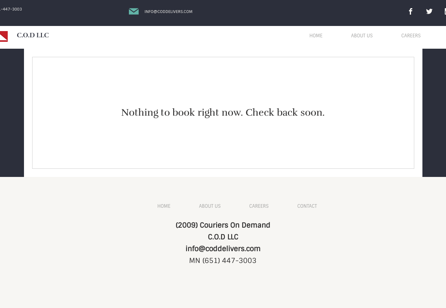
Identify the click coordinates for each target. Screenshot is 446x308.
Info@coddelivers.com (169, 11)
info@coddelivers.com (223, 248)
